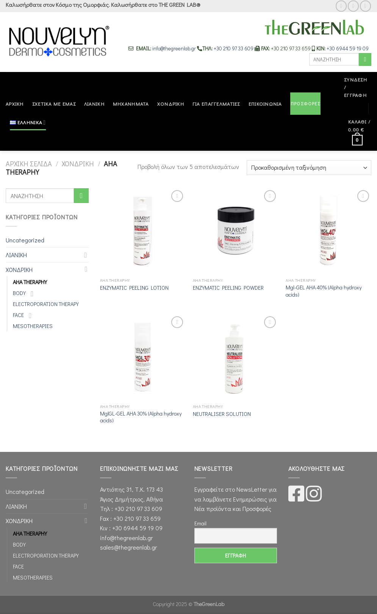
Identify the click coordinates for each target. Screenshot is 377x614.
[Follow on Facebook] (341, 5)
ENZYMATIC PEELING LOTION (134, 287)
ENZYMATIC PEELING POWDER (228, 287)
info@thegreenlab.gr (174, 48)
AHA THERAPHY (30, 282)
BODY (19, 293)
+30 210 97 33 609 (233, 48)
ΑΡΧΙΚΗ (15, 104)
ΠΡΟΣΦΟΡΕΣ (305, 103)
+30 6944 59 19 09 (348, 48)
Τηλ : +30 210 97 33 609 (131, 508)
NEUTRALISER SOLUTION (222, 414)
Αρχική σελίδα (29, 163)
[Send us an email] (365, 5)
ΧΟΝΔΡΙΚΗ (170, 104)
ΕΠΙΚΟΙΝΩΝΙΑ (265, 104)
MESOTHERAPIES (33, 326)
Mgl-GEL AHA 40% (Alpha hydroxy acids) (323, 291)
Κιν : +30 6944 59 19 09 (131, 528)
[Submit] (365, 59)
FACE (18, 315)
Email (200, 523)
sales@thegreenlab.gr (128, 547)
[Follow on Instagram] (353, 5)
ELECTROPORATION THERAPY (46, 304)
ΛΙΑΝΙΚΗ (94, 104)
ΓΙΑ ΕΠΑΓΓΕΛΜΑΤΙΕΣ (216, 104)
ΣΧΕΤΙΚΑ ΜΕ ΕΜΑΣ (54, 104)
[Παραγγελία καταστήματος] (309, 167)
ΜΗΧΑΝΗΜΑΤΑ (131, 104)
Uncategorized (25, 240)
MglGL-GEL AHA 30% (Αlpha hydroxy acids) (140, 417)
